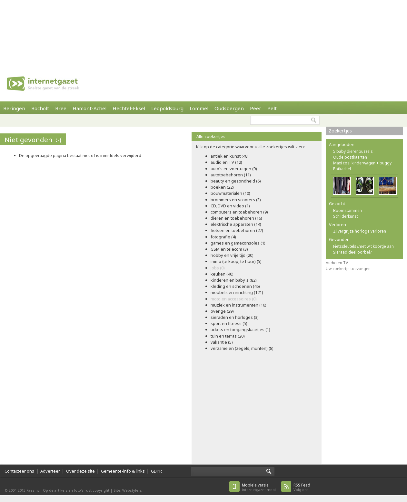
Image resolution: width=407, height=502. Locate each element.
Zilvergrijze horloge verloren (359, 231)
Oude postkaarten (350, 157)
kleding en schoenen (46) (235, 286)
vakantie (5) (222, 342)
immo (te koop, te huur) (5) (236, 261)
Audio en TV (337, 263)
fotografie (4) (223, 237)
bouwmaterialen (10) (230, 193)
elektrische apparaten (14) (236, 224)
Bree (60, 108)
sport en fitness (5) (229, 323)
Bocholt (40, 108)
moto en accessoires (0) (234, 299)
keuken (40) (222, 274)
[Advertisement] (84, 32)
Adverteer (50, 471)
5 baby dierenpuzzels (353, 151)
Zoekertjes (340, 131)
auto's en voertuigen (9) (234, 169)
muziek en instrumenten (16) (238, 305)
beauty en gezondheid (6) (236, 181)
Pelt (272, 108)
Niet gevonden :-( (33, 139)
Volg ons (301, 487)
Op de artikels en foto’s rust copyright (76, 490)
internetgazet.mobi (259, 487)
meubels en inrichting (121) (237, 292)
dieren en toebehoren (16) (236, 218)
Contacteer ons (19, 471)
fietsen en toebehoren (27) (237, 230)
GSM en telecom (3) (229, 249)
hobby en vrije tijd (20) (232, 255)
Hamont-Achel (89, 108)
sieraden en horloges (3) (235, 317)
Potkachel (342, 169)
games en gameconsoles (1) (238, 243)
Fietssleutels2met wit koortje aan (363, 246)
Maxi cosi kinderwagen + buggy (362, 163)
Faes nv (33, 490)
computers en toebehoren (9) (239, 212)
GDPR (156, 471)
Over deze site (80, 471)
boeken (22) (222, 187)
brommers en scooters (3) (236, 200)
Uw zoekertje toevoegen (348, 268)
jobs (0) (218, 268)
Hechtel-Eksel (129, 108)
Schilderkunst (345, 216)
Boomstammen (347, 210)
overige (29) (222, 311)
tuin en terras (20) (228, 336)
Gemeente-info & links (123, 471)
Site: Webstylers (128, 490)
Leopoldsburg (167, 108)
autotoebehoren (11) (231, 175)
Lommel (199, 108)
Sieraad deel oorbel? (352, 252)
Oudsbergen (229, 108)
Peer (255, 108)
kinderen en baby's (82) (234, 280)
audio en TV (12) (226, 162)
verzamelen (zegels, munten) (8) (242, 348)
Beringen (14, 108)
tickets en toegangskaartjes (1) (240, 329)
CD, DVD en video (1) (230, 206)
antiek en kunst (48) (230, 156)
